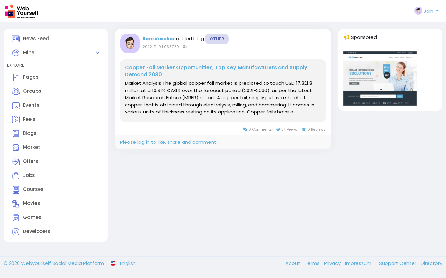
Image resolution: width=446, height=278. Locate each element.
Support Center (398, 263)
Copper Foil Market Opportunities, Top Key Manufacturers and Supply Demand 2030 (216, 71)
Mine (23, 53)
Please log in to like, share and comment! (169, 142)
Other (217, 39)
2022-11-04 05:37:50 (161, 46)
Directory (431, 263)
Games (26, 218)
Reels (24, 119)
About (293, 263)
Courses (28, 190)
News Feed (30, 39)
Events (26, 105)
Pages (25, 77)
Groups (26, 91)
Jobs (23, 175)
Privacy (333, 263)
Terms (313, 263)
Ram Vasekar (159, 38)
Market (26, 147)
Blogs (24, 133)
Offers (25, 161)
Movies (26, 204)
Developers (31, 232)
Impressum (359, 263)
